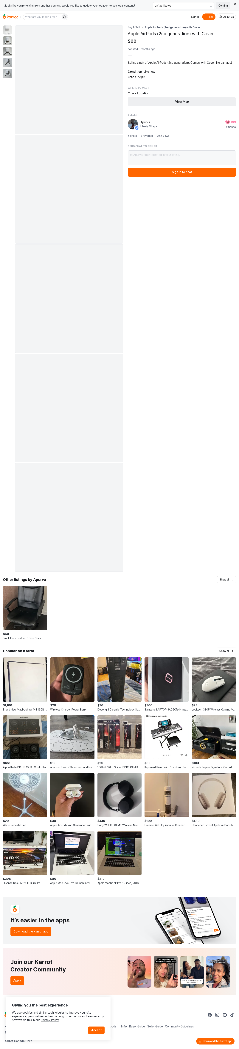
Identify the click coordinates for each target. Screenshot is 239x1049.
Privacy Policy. (50, 1020)
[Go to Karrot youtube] (225, 1015)
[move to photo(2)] (7, 40)
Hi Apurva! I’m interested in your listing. (182, 157)
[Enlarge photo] (69, 79)
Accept (96, 1030)
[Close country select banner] (235, 4)
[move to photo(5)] (7, 73)
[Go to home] (10, 17)
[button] (226, 579)
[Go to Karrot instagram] (217, 1015)
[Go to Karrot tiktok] (232, 1015)
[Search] (64, 16)
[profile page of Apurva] (133, 124)
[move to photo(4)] (7, 62)
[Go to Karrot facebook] (210, 1015)
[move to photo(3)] (7, 51)
